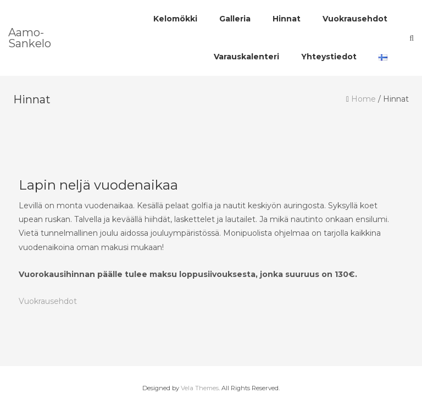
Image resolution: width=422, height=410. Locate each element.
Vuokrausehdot (48, 301)
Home (363, 99)
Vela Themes (200, 388)
